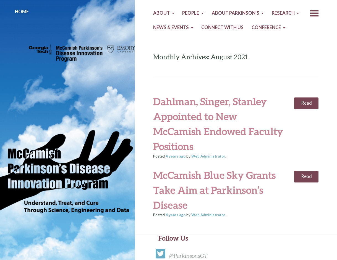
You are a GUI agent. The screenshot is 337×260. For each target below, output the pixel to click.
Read (306, 103)
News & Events (171, 27)
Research (283, 13)
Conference (266, 27)
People (190, 13)
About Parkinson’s (235, 13)
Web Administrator (208, 156)
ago (176, 156)
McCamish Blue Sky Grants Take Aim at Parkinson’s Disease (214, 190)
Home (22, 11)
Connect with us (222, 27)
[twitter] (162, 255)
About (161, 13)
